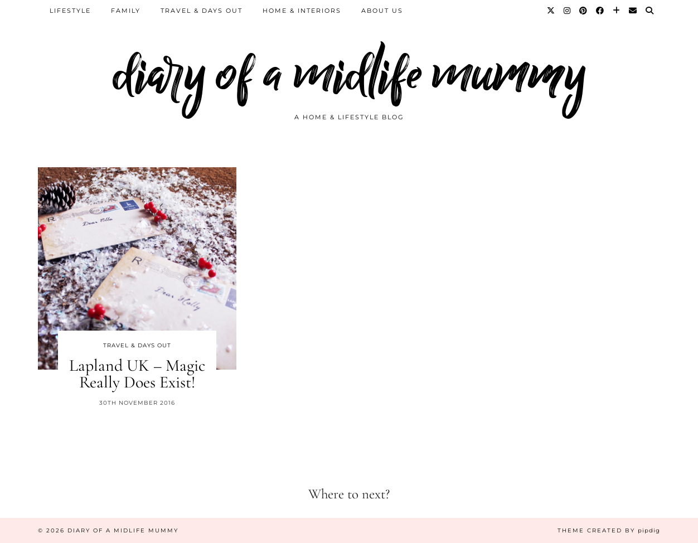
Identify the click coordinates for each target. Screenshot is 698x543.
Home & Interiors (302, 10)
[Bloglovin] (617, 10)
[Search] (650, 10)
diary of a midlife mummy (349, 74)
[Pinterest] (583, 10)
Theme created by (609, 530)
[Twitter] (551, 10)
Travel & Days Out (202, 10)
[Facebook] (600, 10)
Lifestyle (70, 10)
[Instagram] (567, 10)
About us (382, 10)
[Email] (633, 10)
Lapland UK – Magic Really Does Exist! (137, 373)
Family (125, 10)
